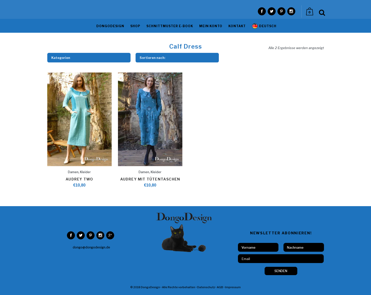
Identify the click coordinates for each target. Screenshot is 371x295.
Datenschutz (206, 287)
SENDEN (280, 271)
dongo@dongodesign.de (91, 247)
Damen (73, 172)
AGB (220, 287)
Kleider (85, 172)
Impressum (233, 287)
